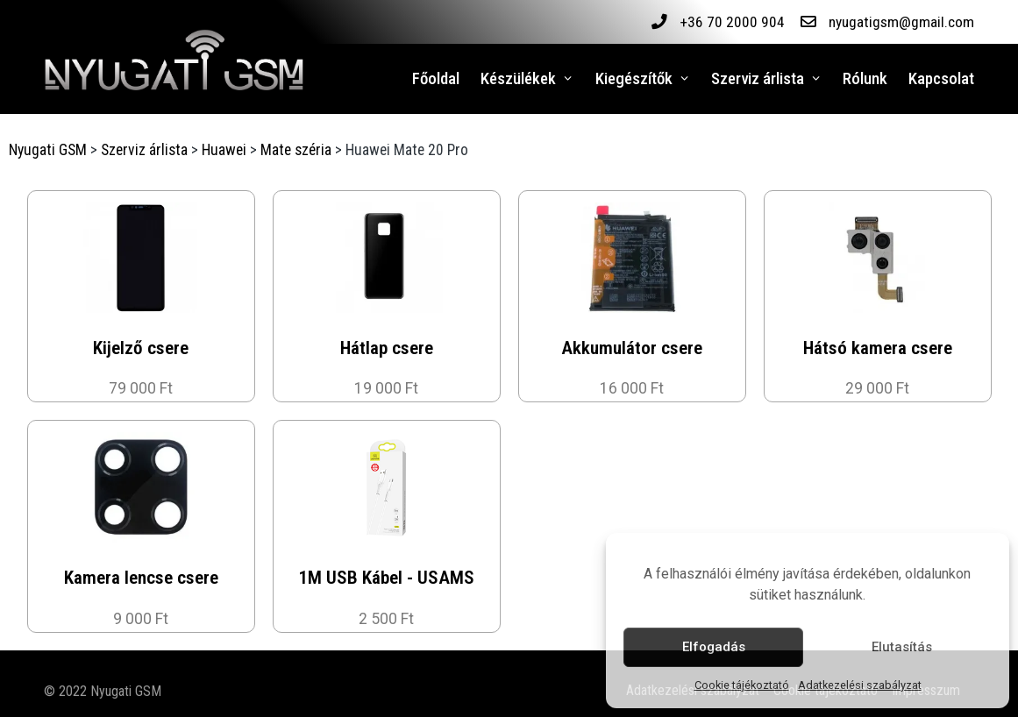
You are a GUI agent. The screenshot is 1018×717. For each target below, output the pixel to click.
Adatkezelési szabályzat (860, 685)
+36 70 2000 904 (731, 22)
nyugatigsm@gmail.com (901, 22)
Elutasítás (902, 647)
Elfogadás (713, 647)
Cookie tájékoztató (741, 685)
